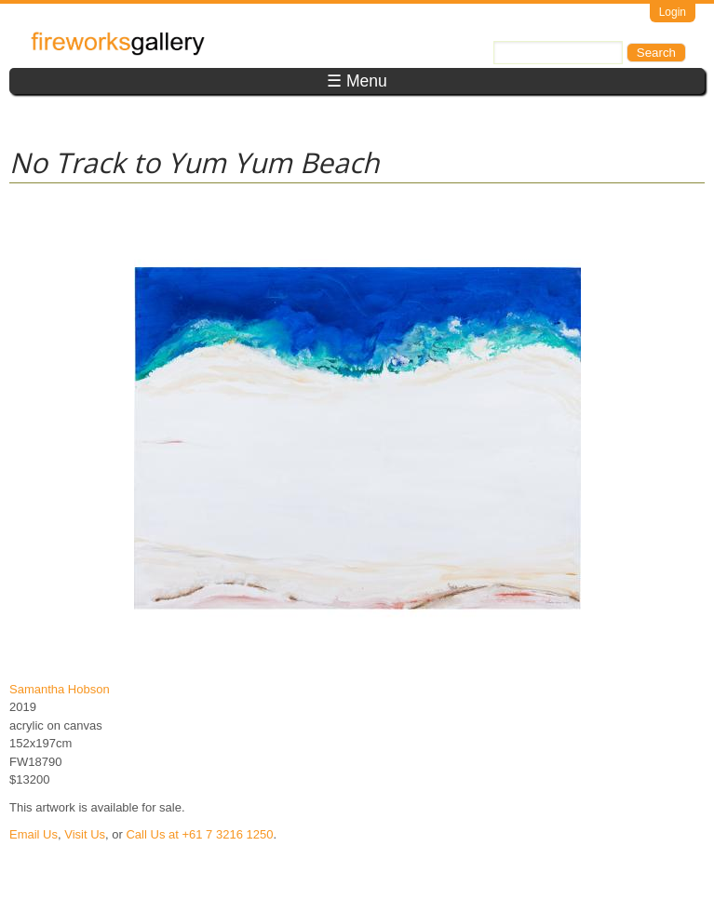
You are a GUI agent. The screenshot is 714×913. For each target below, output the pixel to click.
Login (672, 12)
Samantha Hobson (59, 689)
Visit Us (84, 834)
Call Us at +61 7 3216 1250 (199, 834)
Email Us (33, 834)
